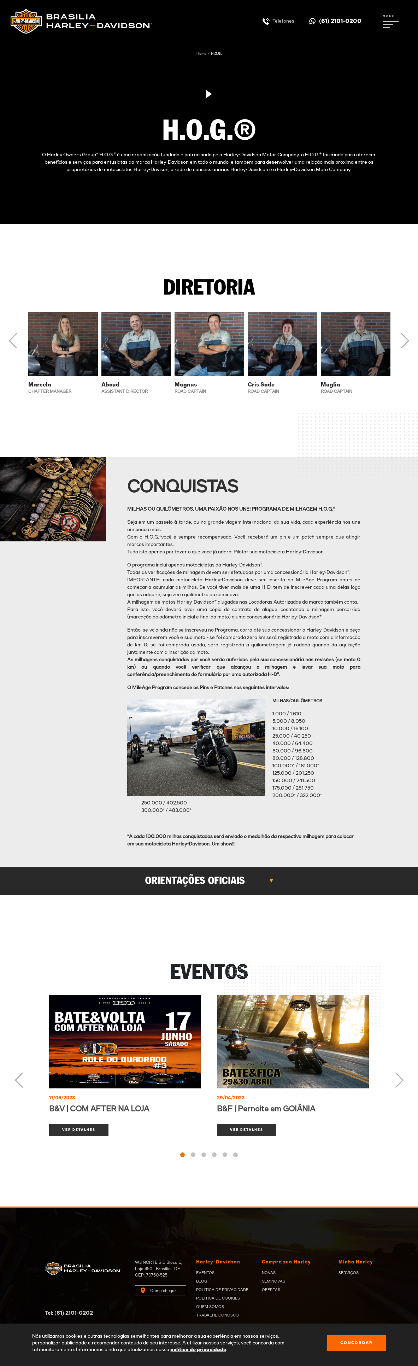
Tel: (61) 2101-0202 (69, 1313)
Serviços (348, 1273)
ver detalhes (78, 1130)
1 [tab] (182, 1154)
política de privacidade (198, 1349)
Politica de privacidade (222, 1290)
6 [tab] (235, 1154)
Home (201, 54)
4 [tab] (214, 1154)
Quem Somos (210, 1307)
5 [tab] (225, 1154)
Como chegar (163, 1291)
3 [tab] (203, 1154)
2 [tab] (193, 1154)
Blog (201, 1281)
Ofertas (271, 1290)
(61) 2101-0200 (340, 21)
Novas (269, 1273)
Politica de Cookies (218, 1298)
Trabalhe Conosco (217, 1315)
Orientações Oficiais (195, 881)
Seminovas (273, 1281)
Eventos (205, 1273)
